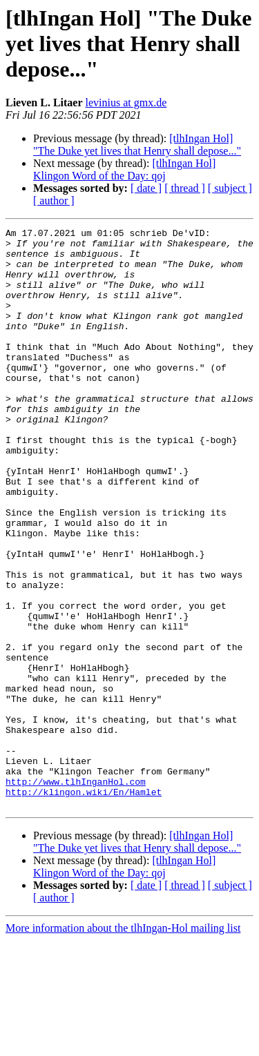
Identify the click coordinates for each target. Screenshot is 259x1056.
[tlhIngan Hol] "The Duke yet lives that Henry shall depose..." (137, 145)
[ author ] (54, 200)
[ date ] (146, 188)
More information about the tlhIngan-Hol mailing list (123, 1044)
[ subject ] (230, 188)
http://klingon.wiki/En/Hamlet (84, 905)
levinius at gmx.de (126, 102)
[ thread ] (184, 188)
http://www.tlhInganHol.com (76, 893)
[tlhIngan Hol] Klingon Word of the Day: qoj (124, 169)
